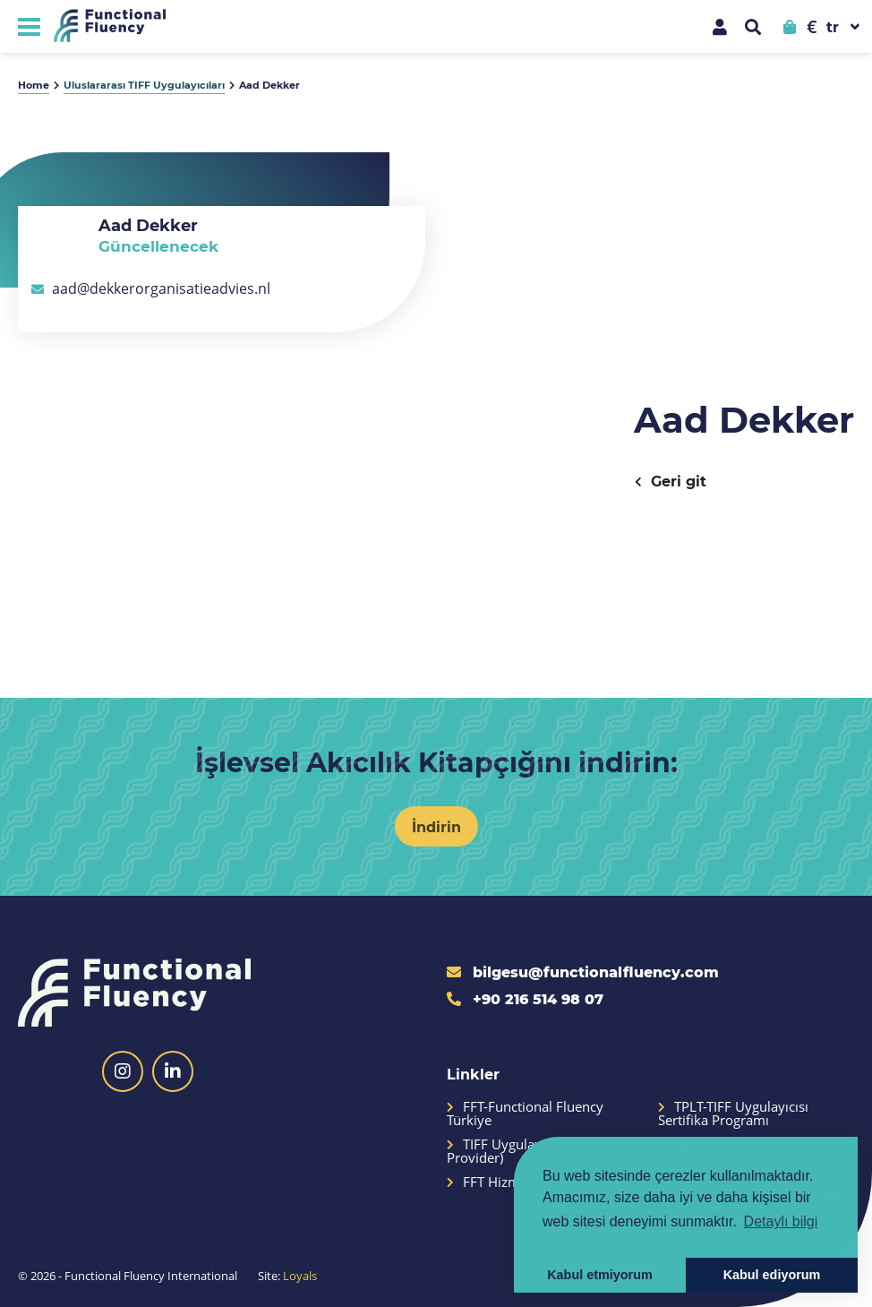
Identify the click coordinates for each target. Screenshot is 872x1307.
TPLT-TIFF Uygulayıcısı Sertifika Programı (733, 1113)
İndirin (436, 826)
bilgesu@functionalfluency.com (583, 971)
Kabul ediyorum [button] (772, 1275)
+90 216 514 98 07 (525, 998)
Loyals (300, 1276)
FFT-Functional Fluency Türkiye (525, 1113)
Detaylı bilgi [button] (781, 1221)
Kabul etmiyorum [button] (600, 1275)
